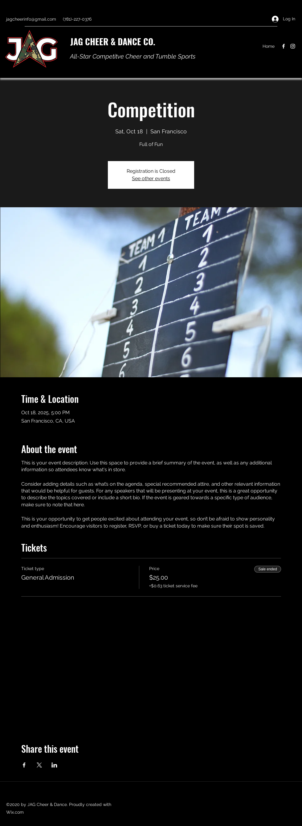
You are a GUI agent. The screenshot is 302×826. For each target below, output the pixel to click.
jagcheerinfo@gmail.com (31, 19)
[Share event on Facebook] (24, 765)
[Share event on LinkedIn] (54, 765)
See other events (151, 178)
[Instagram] (293, 46)
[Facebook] (283, 46)
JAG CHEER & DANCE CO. (112, 41)
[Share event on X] (39, 765)
